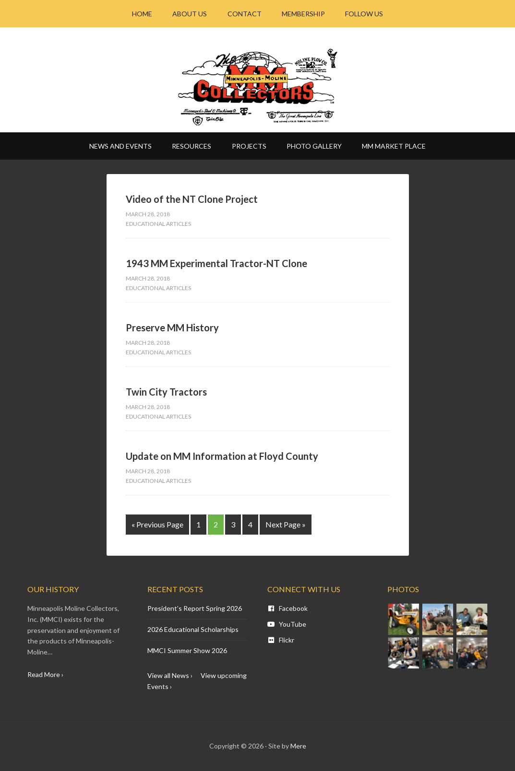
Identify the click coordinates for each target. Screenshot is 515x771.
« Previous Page (157, 524)
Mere (298, 746)
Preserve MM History (172, 327)
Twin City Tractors (166, 391)
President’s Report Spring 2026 (194, 608)
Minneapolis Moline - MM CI (258, 87)
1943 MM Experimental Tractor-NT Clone (216, 263)
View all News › (169, 675)
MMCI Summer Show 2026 (187, 650)
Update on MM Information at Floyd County (222, 456)
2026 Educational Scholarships (193, 629)
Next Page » (285, 524)
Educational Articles (158, 223)
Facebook (287, 608)
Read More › (45, 674)
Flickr (280, 640)
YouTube (286, 624)
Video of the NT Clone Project (192, 199)
